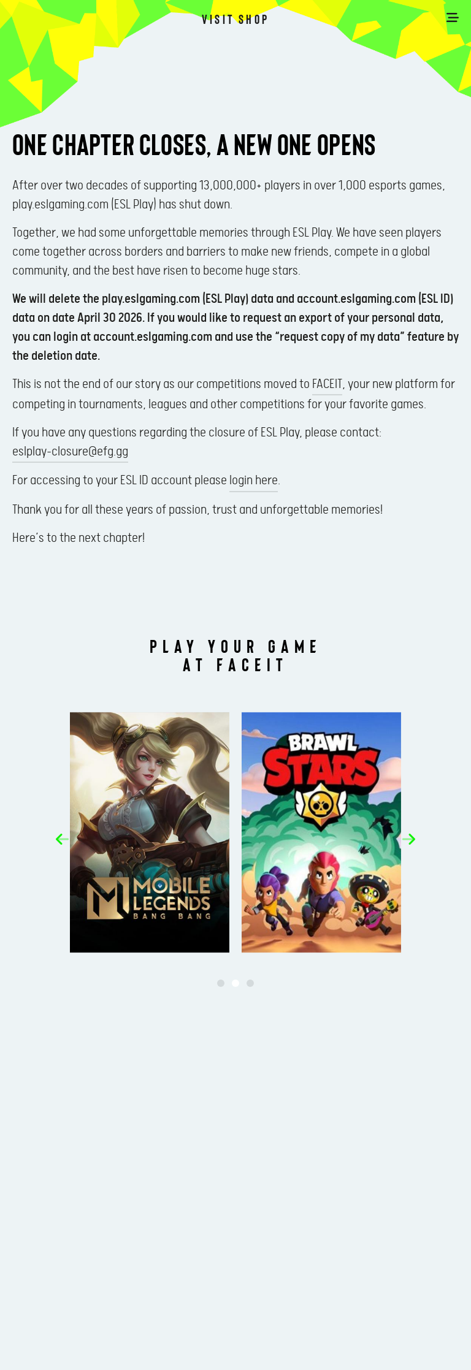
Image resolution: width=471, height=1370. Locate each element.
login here (253, 480)
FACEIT (327, 384)
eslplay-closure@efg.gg (70, 451)
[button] (62, 839)
